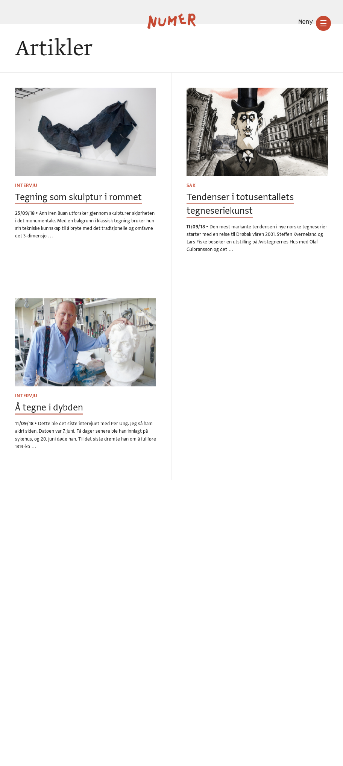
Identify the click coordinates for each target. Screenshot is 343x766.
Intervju (26, 185)
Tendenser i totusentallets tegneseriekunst (240, 204)
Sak (191, 185)
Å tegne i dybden (49, 407)
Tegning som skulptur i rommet (78, 197)
